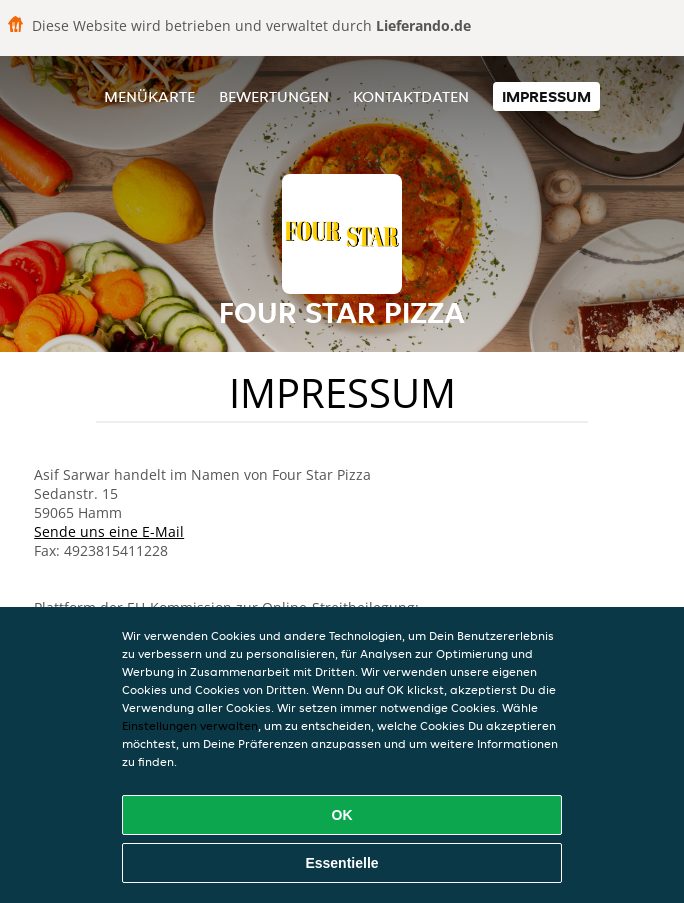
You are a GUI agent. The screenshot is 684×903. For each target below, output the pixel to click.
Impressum (546, 96)
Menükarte (149, 96)
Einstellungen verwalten (190, 725)
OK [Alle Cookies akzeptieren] (342, 815)
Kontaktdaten (411, 96)
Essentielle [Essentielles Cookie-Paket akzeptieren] (341, 863)
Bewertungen (274, 96)
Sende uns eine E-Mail (109, 531)
